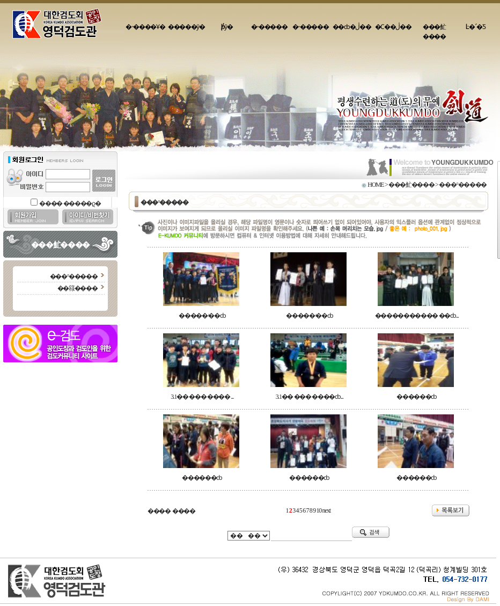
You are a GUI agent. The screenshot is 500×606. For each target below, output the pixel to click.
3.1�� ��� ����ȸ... (309, 396)
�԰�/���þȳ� (228, 27)
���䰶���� (434, 31)
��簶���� (77, 288)
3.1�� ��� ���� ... (202, 396)
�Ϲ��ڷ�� (393, 27)
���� (159, 511)
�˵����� (269, 27)
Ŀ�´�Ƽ (475, 27)
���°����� (74, 276)
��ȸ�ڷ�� (352, 27)
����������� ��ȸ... (417, 315)
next (326, 510)
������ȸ (416, 396)
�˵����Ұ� (145, 27)
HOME (375, 184)
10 (319, 510)
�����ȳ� (186, 27)
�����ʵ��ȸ (202, 315)
